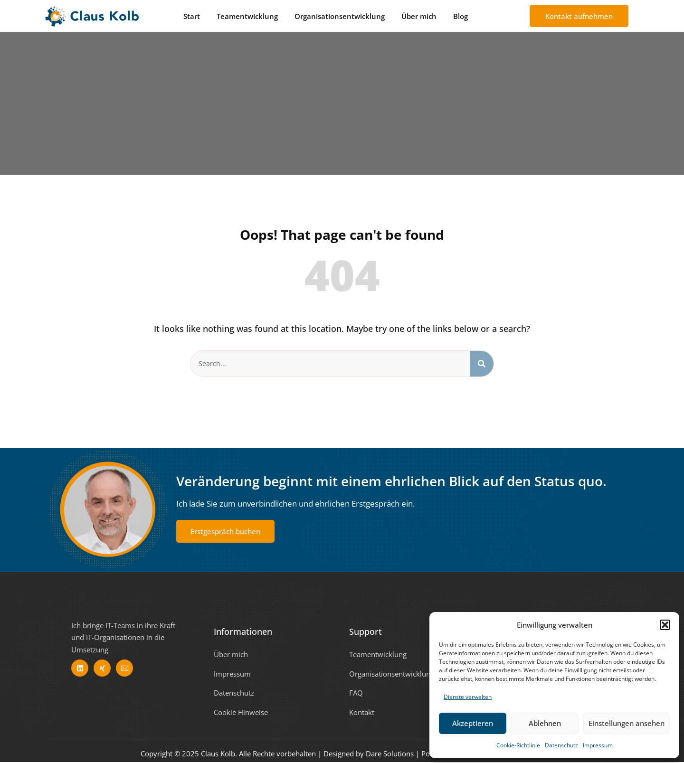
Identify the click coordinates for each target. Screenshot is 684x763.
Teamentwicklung (247, 16)
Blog (460, 16)
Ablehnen (545, 723)
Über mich (419, 16)
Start (191, 16)
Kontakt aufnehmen (579, 16)
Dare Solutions (390, 754)
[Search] (482, 364)
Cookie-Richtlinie (518, 745)
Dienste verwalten (468, 697)
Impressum (598, 745)
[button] (665, 625)
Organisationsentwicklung (339, 16)
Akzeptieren (472, 723)
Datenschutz (561, 745)
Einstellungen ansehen (627, 723)
